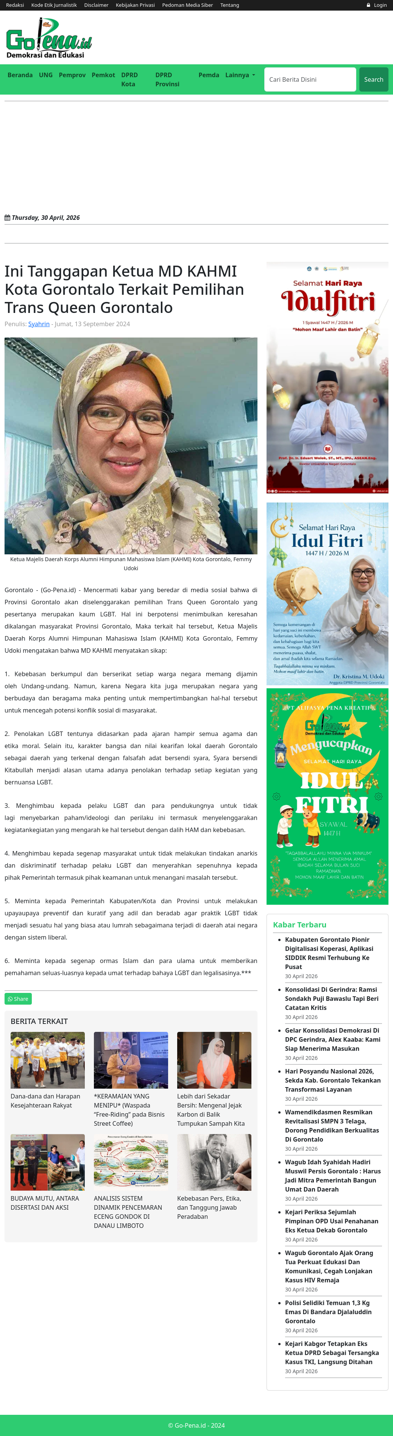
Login (377, 5)
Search (374, 79)
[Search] (310, 79)
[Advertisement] (196, 158)
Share (18, 998)
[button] (240, 74)
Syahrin (39, 324)
